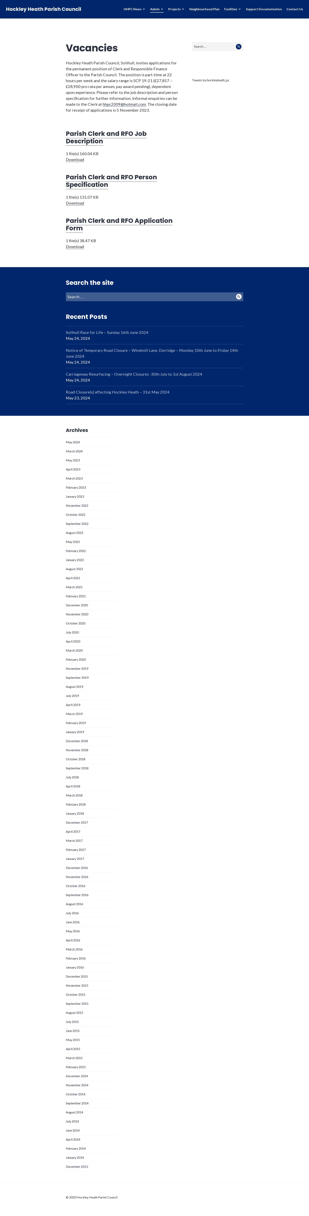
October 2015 (75, 994)
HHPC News (132, 9)
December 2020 (77, 605)
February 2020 (76, 659)
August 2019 (74, 686)
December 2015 (77, 976)
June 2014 (73, 1130)
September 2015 (77, 1003)
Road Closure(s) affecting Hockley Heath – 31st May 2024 (117, 392)
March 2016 (74, 949)
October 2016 (75, 886)
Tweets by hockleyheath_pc (210, 80)
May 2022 (73, 542)
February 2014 (76, 1148)
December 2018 (77, 741)
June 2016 (73, 922)
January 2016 (75, 967)
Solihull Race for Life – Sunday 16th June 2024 (107, 332)
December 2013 (77, 1166)
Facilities (230, 9)
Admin (155, 9)
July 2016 (72, 913)
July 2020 (72, 632)
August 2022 (74, 532)
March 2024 (74, 451)
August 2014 (74, 1112)
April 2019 (73, 705)
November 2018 (77, 750)
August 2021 (74, 569)
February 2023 (76, 487)
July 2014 (72, 1121)
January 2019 (75, 732)
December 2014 (77, 1076)
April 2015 (73, 1049)
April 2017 (73, 831)
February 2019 (76, 723)
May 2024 (73, 442)
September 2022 (77, 523)
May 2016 (73, 931)
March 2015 (74, 1058)
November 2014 (77, 1085)
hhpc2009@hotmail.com (124, 104)
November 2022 (77, 505)
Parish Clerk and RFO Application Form (119, 224)
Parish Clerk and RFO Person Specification (111, 181)
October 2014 (75, 1094)
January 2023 (75, 496)
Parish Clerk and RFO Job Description (106, 137)
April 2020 (73, 641)
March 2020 (74, 650)
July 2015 (72, 1021)
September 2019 (77, 677)
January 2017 (75, 858)
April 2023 (73, 469)
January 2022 (75, 560)
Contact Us (295, 9)
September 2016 (77, 895)
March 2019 (74, 714)
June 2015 (73, 1031)
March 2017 (74, 840)
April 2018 (73, 786)
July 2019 (72, 695)
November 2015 (77, 985)
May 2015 (73, 1040)
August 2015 (74, 1012)
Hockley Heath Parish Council (43, 9)
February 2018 (76, 804)
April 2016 (73, 940)
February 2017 (76, 849)
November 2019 (77, 668)
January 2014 (75, 1157)
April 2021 (73, 578)
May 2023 (73, 460)
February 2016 (76, 958)
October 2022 (75, 514)
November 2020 (77, 614)
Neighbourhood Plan (204, 9)
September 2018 (77, 768)
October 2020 (75, 623)
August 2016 (74, 904)
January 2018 (75, 813)
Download (75, 159)
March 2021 (74, 587)
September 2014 (77, 1103)
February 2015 (76, 1067)
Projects (174, 9)
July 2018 (72, 777)
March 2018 (74, 795)
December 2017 (77, 822)
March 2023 (74, 478)
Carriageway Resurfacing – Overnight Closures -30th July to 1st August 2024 (134, 374)
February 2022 (76, 551)
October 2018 (75, 759)
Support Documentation (264, 9)
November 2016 (77, 877)
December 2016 (77, 868)
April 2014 (73, 1139)
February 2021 (76, 596)
